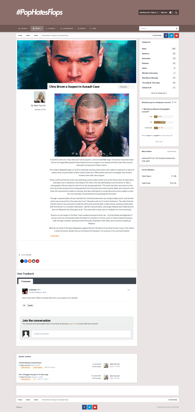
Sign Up (164, 12)
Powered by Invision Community (168, 407)
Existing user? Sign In (149, 12)
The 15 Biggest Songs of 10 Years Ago (33, 374)
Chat (94, 28)
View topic (159, 142)
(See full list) (171, 151)
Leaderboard (67, 28)
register (156, 135)
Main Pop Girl (40, 105)
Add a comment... (42, 334)
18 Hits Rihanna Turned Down (30, 363)
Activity (51, 28)
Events (82, 28)
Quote (30, 305)
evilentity (33, 290)
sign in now (73, 324)
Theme (19, 407)
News (37, 28)
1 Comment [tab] (25, 281)
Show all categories (159, 93)
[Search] (150, 28)
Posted (37, 292)
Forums (24, 28)
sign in (149, 135)
